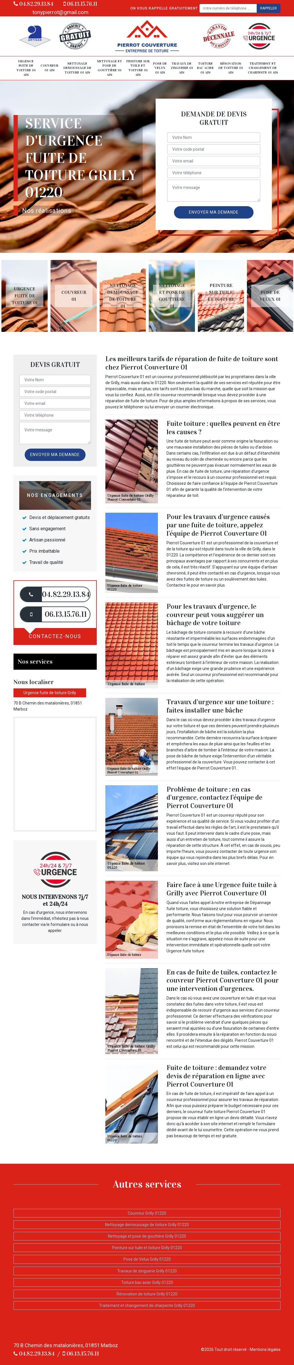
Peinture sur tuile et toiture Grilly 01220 (147, 1247)
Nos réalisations (46, 210)
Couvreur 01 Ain (49, 68)
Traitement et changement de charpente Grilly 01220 (147, 1305)
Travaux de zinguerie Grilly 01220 (147, 1271)
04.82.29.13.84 (33, 4)
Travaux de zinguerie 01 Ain (182, 68)
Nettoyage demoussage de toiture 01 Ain (77, 68)
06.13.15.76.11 (80, 4)
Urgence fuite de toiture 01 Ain (26, 68)
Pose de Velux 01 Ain (160, 68)
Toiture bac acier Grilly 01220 (147, 1282)
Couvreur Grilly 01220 (147, 1213)
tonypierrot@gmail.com (60, 12)
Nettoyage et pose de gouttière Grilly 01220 (147, 1236)
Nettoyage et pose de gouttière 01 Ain (109, 68)
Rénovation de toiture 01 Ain (230, 68)
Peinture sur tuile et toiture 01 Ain (138, 68)
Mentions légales (265, 1349)
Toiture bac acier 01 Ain (205, 68)
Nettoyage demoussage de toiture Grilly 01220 (147, 1224)
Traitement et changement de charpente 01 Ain (263, 68)
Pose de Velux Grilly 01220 (147, 1259)
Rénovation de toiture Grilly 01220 (147, 1294)
